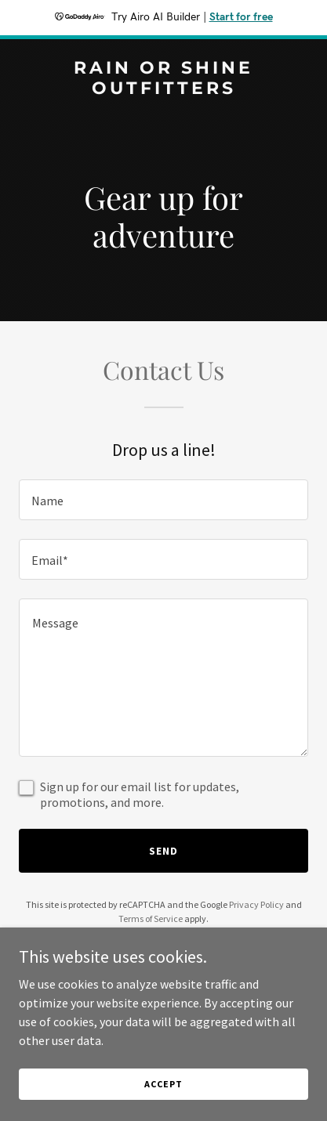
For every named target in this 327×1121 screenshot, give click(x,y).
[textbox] (163, 499)
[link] (163, 89)
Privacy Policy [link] (256, 904)
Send (163, 851)
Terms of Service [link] (150, 918)
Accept (163, 1084)
